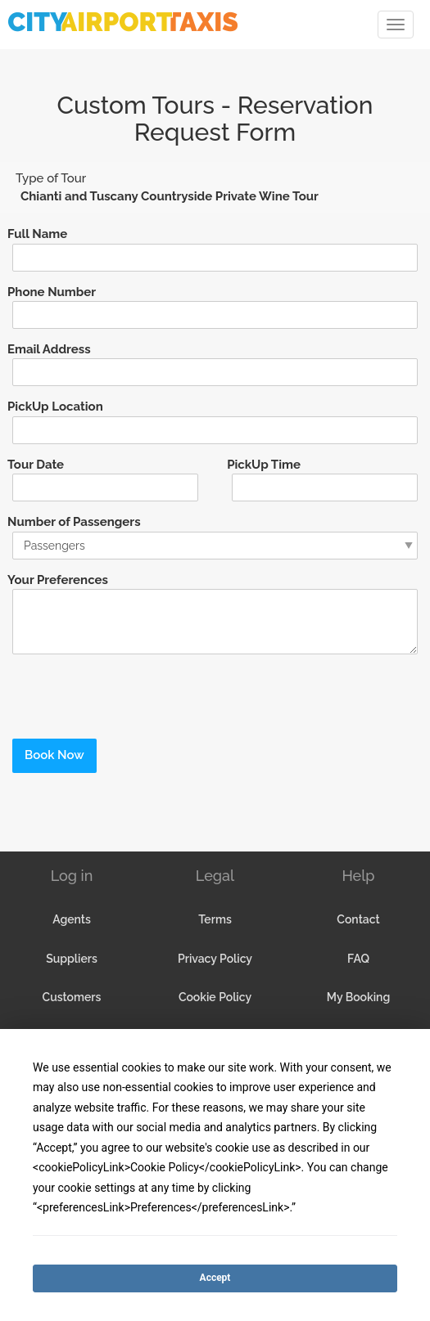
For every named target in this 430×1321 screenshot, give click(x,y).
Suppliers (71, 958)
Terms (215, 919)
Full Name (37, 234)
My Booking (358, 997)
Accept (215, 1277)
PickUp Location (55, 406)
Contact (358, 919)
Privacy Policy (215, 958)
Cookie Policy (215, 997)
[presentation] (120, 691)
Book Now (54, 755)
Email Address (49, 349)
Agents (71, 919)
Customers (72, 997)
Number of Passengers (74, 521)
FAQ (358, 958)
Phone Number (51, 292)
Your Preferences (57, 580)
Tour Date (35, 464)
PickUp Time (264, 464)
